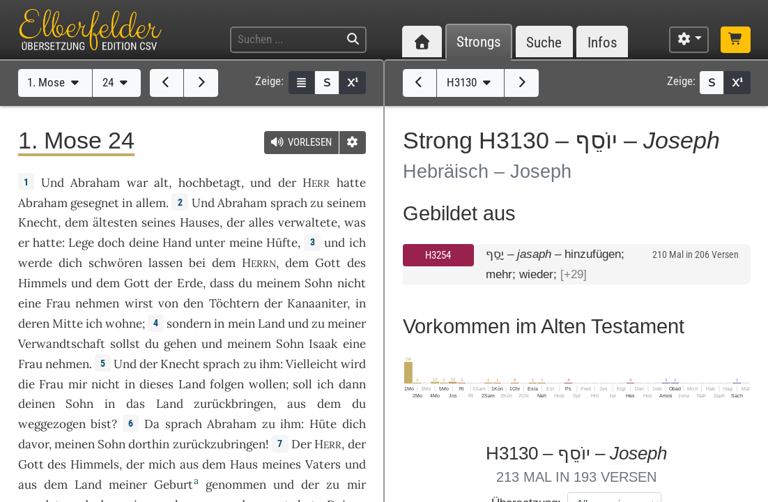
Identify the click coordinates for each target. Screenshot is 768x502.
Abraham (95, 182)
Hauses (200, 222)
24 (116, 82)
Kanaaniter (317, 303)
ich (94, 323)
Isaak (323, 343)
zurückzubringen (219, 444)
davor (33, 444)
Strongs (478, 42)
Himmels (42, 283)
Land (271, 323)
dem (329, 403)
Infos (602, 42)
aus (296, 403)
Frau (58, 303)
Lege (81, 242)
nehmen (97, 303)
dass (222, 283)
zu (316, 203)
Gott (328, 263)
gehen (180, 343)
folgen (227, 384)
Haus (244, 464)
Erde (190, 283)
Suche (544, 42)
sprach (288, 203)
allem (151, 203)
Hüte (323, 424)
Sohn (318, 283)
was (355, 222)
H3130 (470, 82)
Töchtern (234, 303)
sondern (189, 323)
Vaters (323, 464)
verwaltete (307, 222)
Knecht (38, 222)
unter (210, 242)
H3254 (438, 255)
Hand (177, 242)
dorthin (148, 444)
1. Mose (54, 82)
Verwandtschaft (61, 343)
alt (161, 182)
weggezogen (52, 424)
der (135, 464)
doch (111, 242)
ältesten (115, 222)
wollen (267, 384)
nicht (351, 283)
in (360, 303)
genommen (236, 484)
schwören (115, 263)
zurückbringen (233, 403)
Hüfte (282, 242)
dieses (156, 384)
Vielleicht (312, 364)
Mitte (67, 323)
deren (33, 323)
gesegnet (94, 203)
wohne (123, 323)
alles (261, 222)
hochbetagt (209, 182)
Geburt (173, 484)
